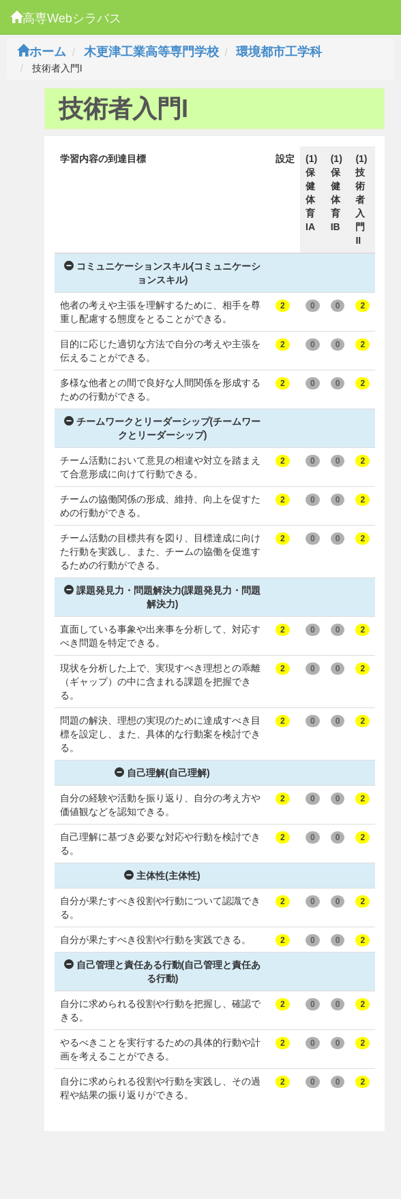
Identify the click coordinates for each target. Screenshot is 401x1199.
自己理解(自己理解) (162, 772)
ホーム (41, 52)
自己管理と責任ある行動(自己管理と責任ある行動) (162, 971)
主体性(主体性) (162, 875)
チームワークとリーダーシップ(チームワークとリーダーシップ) (162, 428)
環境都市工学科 (279, 52)
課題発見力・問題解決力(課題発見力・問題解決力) (162, 597)
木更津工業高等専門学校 (151, 52)
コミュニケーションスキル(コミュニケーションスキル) (162, 273)
